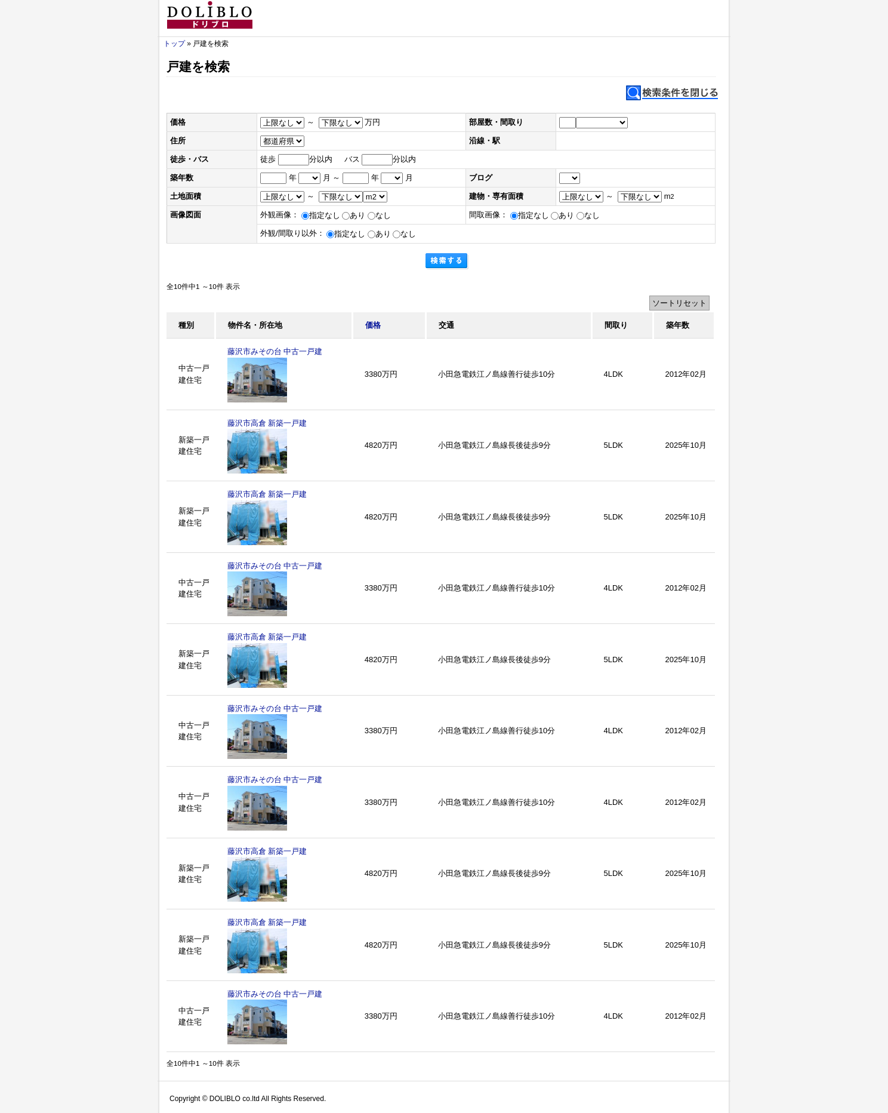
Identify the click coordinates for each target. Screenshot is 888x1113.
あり (353, 215)
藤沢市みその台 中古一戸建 (275, 351)
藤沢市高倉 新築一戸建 (267, 423)
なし (379, 215)
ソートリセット (679, 303)
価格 (373, 325)
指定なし (320, 215)
